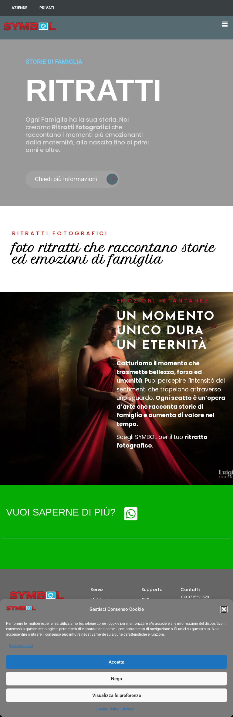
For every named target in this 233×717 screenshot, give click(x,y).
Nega (116, 678)
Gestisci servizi (21, 646)
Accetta (116, 662)
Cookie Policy (107, 709)
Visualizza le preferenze (116, 695)
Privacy (128, 709)
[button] (224, 609)
